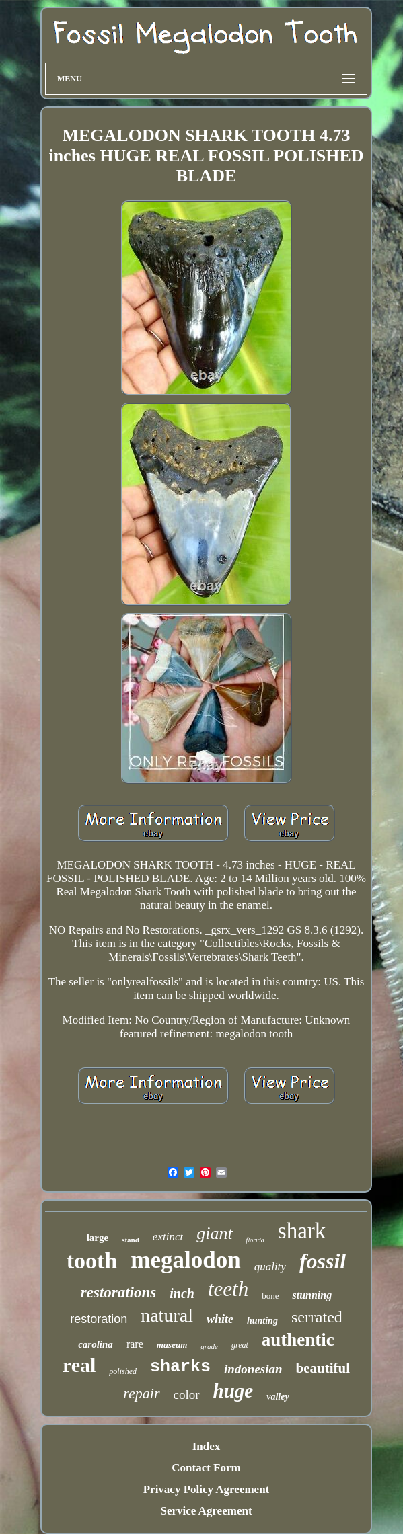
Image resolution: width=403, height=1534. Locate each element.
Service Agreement (206, 1510)
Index (206, 1446)
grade (209, 1346)
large (97, 1237)
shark (302, 1231)
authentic (298, 1340)
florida (255, 1240)
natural (167, 1315)
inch (182, 1293)
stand (130, 1240)
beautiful (323, 1368)
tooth (92, 1260)
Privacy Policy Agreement (206, 1489)
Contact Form (206, 1467)
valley (277, 1396)
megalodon (185, 1260)
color (187, 1394)
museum (172, 1345)
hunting (262, 1321)
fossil (322, 1261)
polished (123, 1371)
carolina (95, 1344)
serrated (316, 1317)
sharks (180, 1367)
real (79, 1365)
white (220, 1319)
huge (233, 1391)
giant (214, 1233)
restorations (118, 1292)
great (239, 1345)
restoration (98, 1319)
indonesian (253, 1369)
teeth (228, 1289)
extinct (168, 1236)
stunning (312, 1295)
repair (141, 1393)
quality (270, 1266)
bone (270, 1296)
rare (134, 1344)
